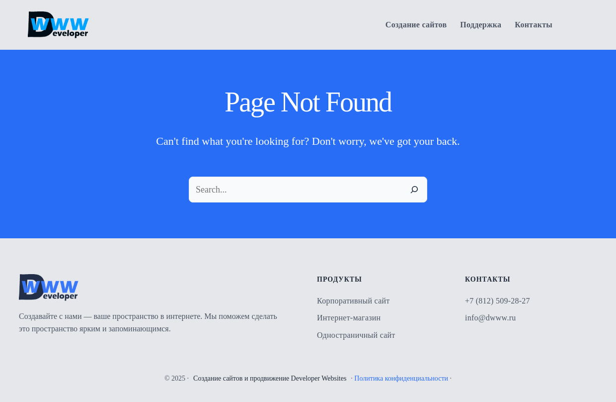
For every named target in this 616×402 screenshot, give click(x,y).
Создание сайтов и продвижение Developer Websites (269, 378)
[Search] (414, 189)
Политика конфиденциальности (401, 378)
